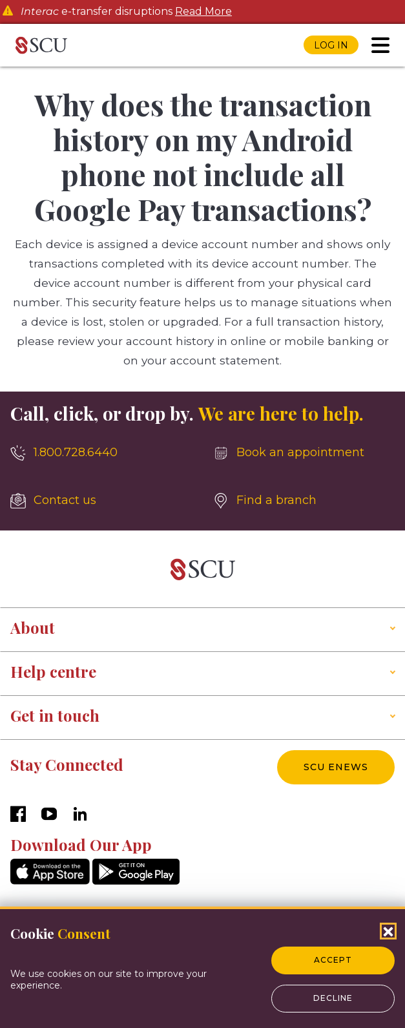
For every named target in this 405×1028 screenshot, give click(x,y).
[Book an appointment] (304, 453)
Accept (333, 960)
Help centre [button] (53, 671)
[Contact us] (101, 501)
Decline (333, 998)
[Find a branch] (304, 501)
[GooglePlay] (136, 881)
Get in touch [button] (54, 715)
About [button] (32, 627)
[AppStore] (50, 881)
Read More (203, 11)
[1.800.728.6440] (101, 453)
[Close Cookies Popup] (388, 931)
